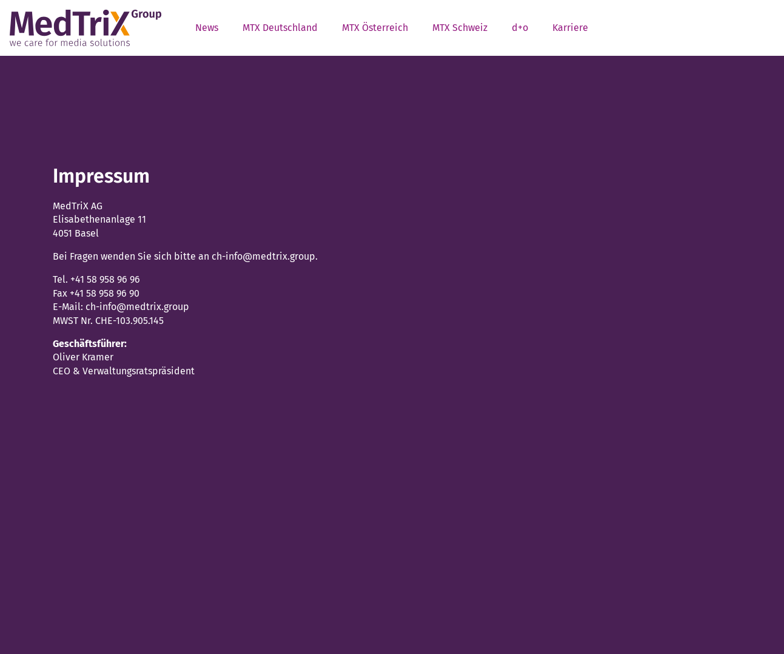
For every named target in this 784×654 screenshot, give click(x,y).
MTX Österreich (375, 27)
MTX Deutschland (280, 27)
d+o (520, 27)
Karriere (570, 27)
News (206, 27)
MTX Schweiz (459, 27)
